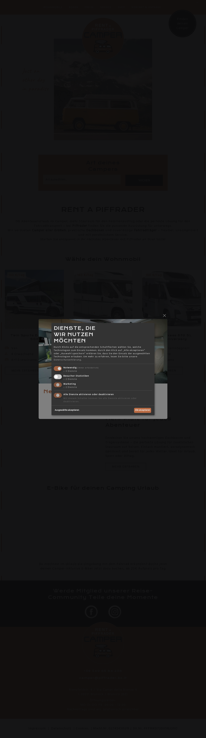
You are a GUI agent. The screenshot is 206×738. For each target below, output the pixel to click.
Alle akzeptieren (142, 410)
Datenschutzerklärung (67, 359)
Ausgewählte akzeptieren (67, 410)
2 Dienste (70, 379)
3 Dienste (70, 371)
